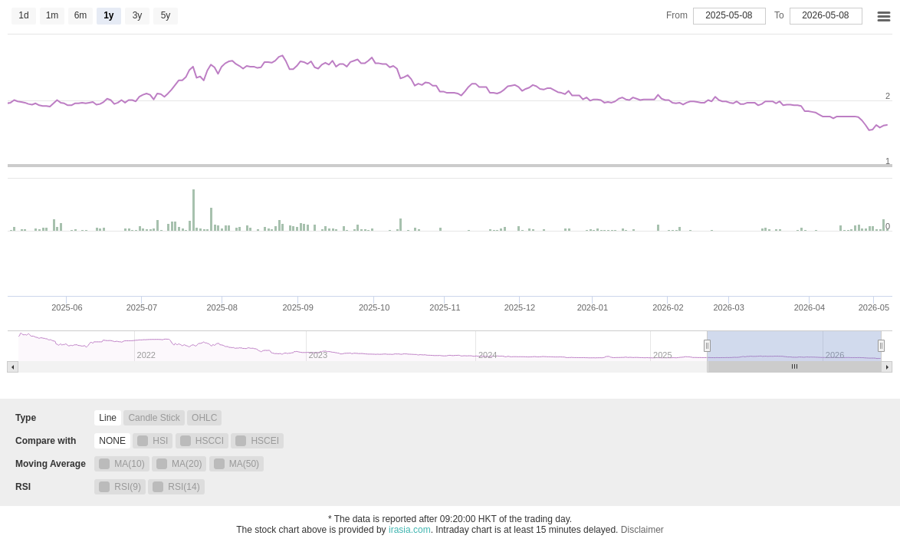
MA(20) (179, 463)
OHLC (204, 417)
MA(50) (236, 463)
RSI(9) (120, 486)
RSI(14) (176, 486)
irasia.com (410, 529)
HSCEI (257, 440)
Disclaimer (642, 529)
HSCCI (202, 440)
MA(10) (121, 463)
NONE (112, 440)
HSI (152, 440)
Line (108, 417)
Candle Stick (153, 417)
